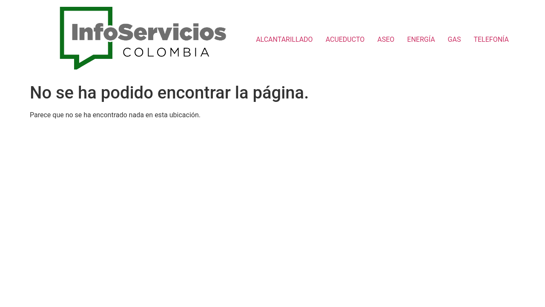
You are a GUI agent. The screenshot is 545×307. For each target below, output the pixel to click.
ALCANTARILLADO (284, 39)
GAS (454, 39)
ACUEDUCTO (345, 39)
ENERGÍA (421, 39)
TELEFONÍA (491, 39)
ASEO (385, 39)
